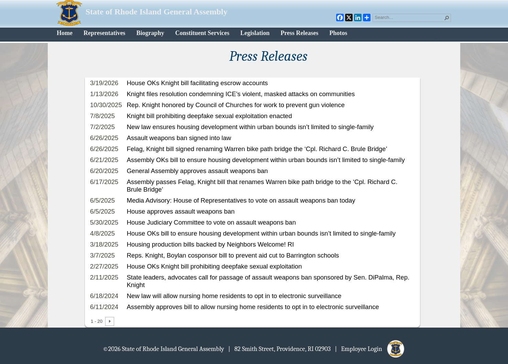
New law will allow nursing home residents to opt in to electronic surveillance (234, 295)
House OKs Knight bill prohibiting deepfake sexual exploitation (214, 266)
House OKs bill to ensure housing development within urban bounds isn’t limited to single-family (261, 233)
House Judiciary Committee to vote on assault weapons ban (211, 222)
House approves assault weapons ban (181, 211)
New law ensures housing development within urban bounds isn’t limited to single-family (250, 126)
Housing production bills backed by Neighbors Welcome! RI (210, 244)
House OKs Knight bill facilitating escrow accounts (197, 83)
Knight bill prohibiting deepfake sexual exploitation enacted (209, 116)
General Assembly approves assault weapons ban (197, 170)
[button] (447, 18)
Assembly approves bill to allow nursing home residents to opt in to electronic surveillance (253, 306)
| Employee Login (370, 348)
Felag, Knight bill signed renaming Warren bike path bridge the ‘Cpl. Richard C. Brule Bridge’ (257, 148)
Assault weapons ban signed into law (179, 137)
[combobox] (409, 17)
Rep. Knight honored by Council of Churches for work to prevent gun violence (236, 105)
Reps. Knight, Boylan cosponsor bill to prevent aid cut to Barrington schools (233, 255)
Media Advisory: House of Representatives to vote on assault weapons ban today (241, 200)
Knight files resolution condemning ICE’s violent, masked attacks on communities (241, 94)
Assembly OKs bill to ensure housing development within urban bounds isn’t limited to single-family (266, 159)
